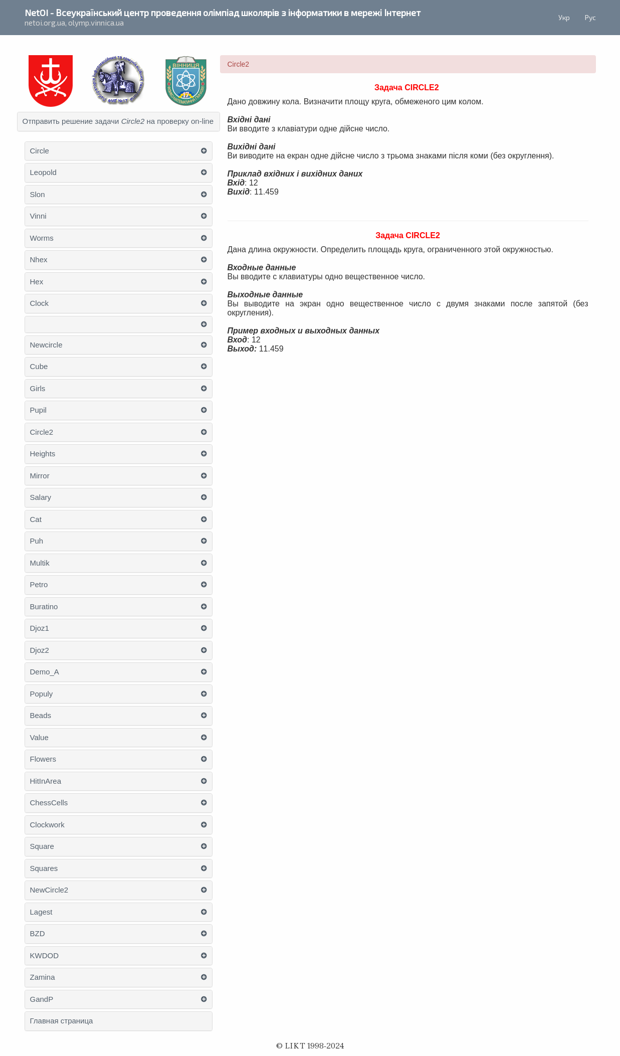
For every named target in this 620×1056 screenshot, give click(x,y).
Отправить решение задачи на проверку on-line (118, 121)
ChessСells (49, 803)
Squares (44, 868)
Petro (39, 585)
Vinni (38, 216)
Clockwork (47, 825)
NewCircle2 (49, 890)
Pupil (38, 410)
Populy (41, 694)
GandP (42, 999)
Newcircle (46, 345)
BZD (37, 934)
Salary (41, 497)
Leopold (43, 172)
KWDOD (44, 956)
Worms (42, 238)
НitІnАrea (46, 781)
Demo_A (44, 672)
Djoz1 (39, 628)
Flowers (43, 759)
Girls (38, 389)
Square (42, 846)
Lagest (41, 912)
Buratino (44, 607)
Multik (40, 563)
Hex (37, 282)
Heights (43, 454)
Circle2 (42, 432)
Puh (37, 541)
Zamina (42, 977)
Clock (39, 303)
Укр (564, 17)
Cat (36, 519)
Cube (39, 367)
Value (39, 738)
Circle (39, 151)
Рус (590, 17)
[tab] (119, 121)
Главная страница (61, 1021)
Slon (37, 195)
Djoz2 (39, 650)
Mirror (40, 476)
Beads (41, 716)
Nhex (39, 260)
